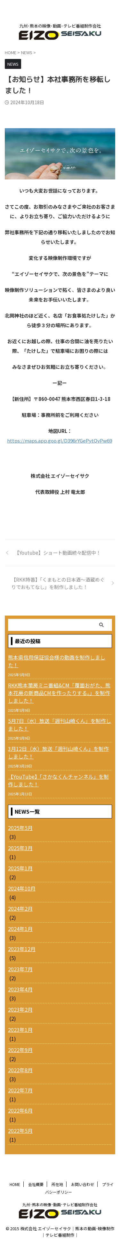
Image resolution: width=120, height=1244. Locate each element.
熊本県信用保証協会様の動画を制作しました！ (56, 661)
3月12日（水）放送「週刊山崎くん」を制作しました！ (58, 752)
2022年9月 (20, 1050)
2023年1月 (20, 1029)
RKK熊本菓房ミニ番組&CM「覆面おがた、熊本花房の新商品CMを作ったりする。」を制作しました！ (59, 692)
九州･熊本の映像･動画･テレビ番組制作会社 (59, 1204)
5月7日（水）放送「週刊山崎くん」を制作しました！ (59, 724)
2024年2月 (20, 908)
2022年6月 (20, 1110)
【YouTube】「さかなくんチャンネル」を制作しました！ (58, 780)
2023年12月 (22, 949)
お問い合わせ (82, 1184)
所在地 (57, 1184)
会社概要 (36, 1184)
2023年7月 (20, 969)
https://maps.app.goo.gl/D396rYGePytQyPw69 (59, 440)
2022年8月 (20, 1070)
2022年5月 (20, 1130)
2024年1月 (20, 929)
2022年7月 (20, 1090)
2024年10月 (22, 888)
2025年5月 (20, 828)
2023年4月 (20, 989)
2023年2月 (20, 1009)
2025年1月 (20, 868)
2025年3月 (20, 848)
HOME (15, 1184)
